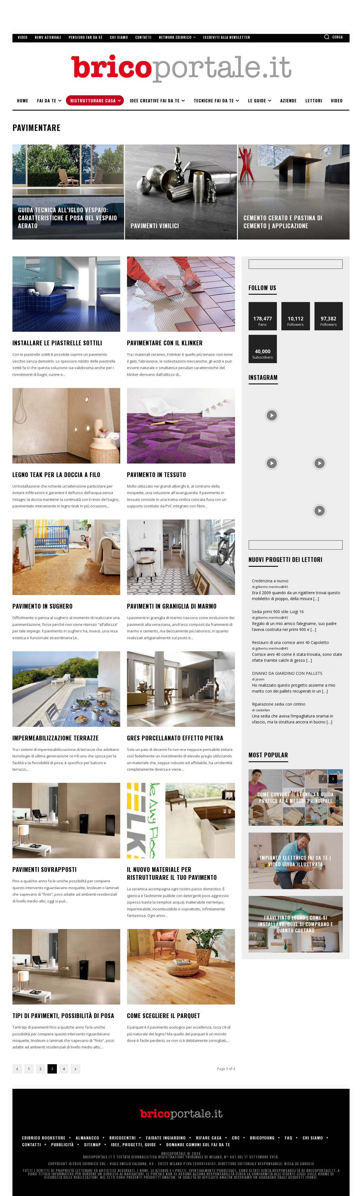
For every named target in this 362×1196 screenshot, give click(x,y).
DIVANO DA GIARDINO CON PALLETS (287, 673)
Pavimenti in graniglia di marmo (172, 606)
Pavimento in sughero (42, 606)
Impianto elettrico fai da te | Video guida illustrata (295, 860)
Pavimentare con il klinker (165, 343)
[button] (333, 37)
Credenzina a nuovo (270, 580)
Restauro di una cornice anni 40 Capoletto (290, 642)
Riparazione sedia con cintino (278, 704)
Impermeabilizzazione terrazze (55, 738)
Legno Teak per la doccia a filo (56, 474)
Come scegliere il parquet (163, 1015)
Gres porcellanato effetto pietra (175, 738)
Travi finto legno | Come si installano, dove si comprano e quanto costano (295, 924)
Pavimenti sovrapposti (44, 869)
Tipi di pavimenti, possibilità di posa (63, 1015)
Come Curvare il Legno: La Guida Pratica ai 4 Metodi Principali (295, 797)
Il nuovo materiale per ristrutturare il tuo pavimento (172, 873)
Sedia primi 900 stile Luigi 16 (278, 611)
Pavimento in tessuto (156, 474)
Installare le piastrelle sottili (57, 343)
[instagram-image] (272, 415)
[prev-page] (17, 1069)
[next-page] (75, 1069)
